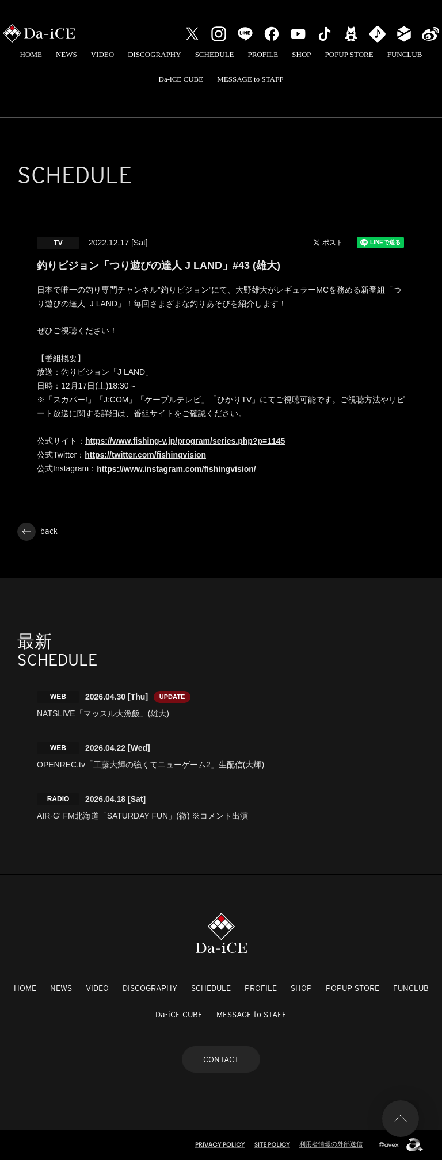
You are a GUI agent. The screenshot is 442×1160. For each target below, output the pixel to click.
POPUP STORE (349, 54)
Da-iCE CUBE (181, 79)
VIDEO (102, 54)
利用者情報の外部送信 (331, 1143)
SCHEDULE (214, 54)
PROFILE (263, 54)
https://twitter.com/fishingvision (145, 454)
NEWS (66, 54)
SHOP (301, 54)
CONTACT (221, 1059)
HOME (31, 54)
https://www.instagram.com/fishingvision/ (176, 469)
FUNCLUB (404, 54)
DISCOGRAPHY (154, 54)
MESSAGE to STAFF (250, 79)
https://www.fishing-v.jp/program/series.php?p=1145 (185, 440)
